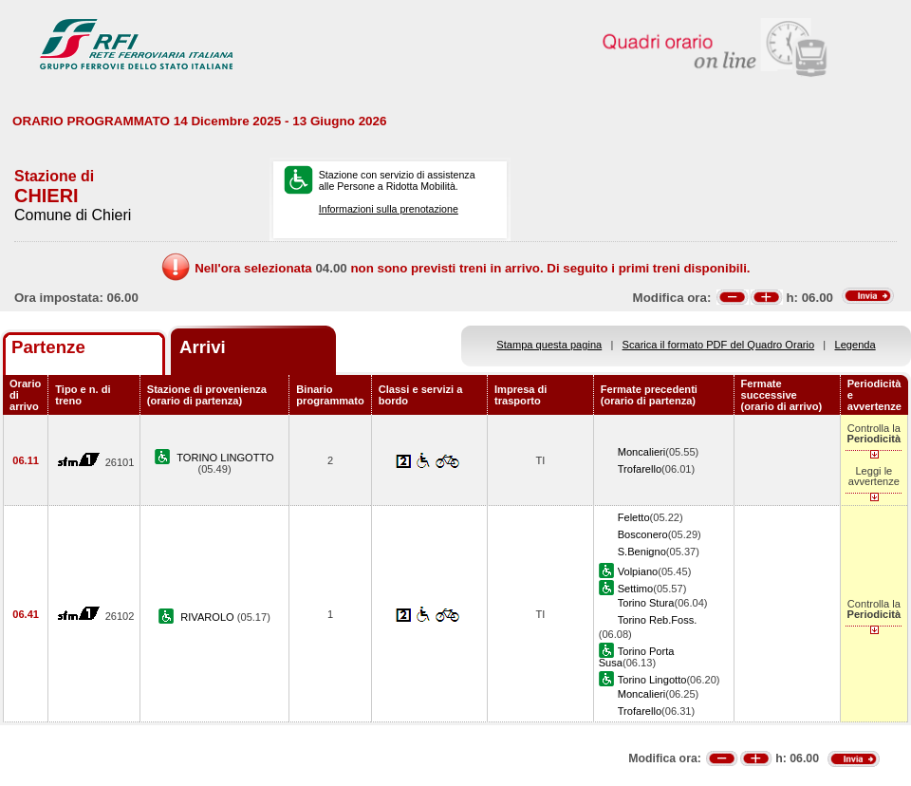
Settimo (636, 588)
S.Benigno (642, 551)
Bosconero (643, 534)
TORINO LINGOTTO (225, 457)
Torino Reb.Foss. (657, 620)
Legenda (855, 344)
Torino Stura (646, 602)
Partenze (48, 347)
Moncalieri (642, 452)
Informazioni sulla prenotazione (388, 209)
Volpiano (638, 571)
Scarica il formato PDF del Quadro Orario (719, 344)
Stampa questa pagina (549, 344)
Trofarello (639, 469)
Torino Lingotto (652, 679)
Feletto (634, 517)
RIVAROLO (208, 617)
